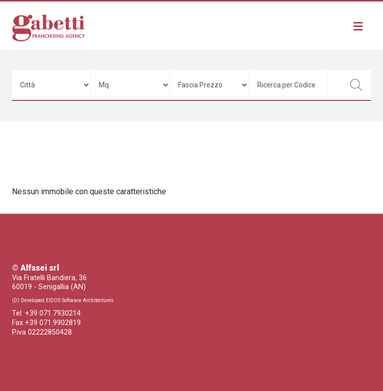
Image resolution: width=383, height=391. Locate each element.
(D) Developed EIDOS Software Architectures (63, 300)
